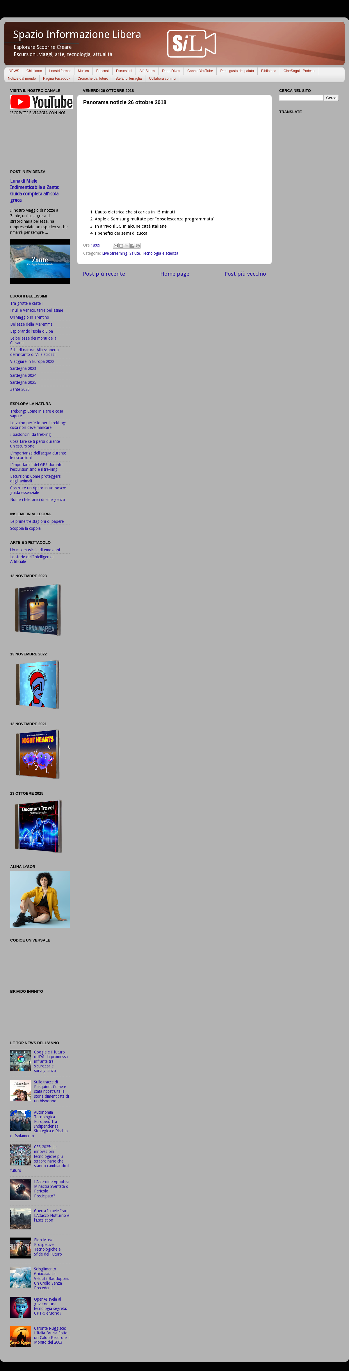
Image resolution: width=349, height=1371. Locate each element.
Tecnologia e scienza (160, 253)
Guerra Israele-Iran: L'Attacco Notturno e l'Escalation (51, 1215)
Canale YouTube (200, 71)
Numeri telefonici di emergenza (37, 499)
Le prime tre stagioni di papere (37, 521)
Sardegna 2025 (23, 382)
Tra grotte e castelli (26, 303)
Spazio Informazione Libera (77, 34)
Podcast (102, 71)
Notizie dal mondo (22, 78)
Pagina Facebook (56, 78)
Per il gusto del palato (237, 71)
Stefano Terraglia (128, 78)
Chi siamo (34, 71)
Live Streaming (114, 253)
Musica (83, 71)
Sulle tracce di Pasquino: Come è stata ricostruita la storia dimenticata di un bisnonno (51, 1091)
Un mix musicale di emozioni (35, 550)
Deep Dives (171, 71)
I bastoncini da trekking (30, 434)
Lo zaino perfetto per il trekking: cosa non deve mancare (38, 425)
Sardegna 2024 (23, 375)
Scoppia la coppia (25, 528)
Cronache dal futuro (92, 78)
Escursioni (124, 71)
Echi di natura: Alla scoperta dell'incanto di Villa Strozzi (34, 352)
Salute (134, 253)
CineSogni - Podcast (299, 71)
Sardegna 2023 (23, 368)
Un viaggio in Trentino (29, 317)
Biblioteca (268, 71)
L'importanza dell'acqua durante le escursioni (38, 455)
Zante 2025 (19, 389)
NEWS (14, 71)
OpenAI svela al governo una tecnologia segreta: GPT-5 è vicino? (50, 1306)
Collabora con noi (162, 78)
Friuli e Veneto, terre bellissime (36, 310)
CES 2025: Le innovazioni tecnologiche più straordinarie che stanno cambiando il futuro (39, 1158)
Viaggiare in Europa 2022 (32, 361)
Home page (174, 273)
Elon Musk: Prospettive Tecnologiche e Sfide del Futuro (48, 1247)
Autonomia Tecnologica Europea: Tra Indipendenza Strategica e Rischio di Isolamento (39, 1124)
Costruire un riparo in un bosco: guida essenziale (38, 490)
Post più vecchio (245, 273)
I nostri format (59, 71)
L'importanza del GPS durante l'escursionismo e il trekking (36, 467)
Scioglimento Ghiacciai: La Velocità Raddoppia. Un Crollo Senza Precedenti (51, 1278)
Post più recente (104, 273)
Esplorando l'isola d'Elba (31, 331)
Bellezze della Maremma (31, 324)
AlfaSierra (147, 71)
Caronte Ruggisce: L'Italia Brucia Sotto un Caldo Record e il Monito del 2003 (52, 1335)
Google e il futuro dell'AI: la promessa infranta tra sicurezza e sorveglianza (51, 1061)
